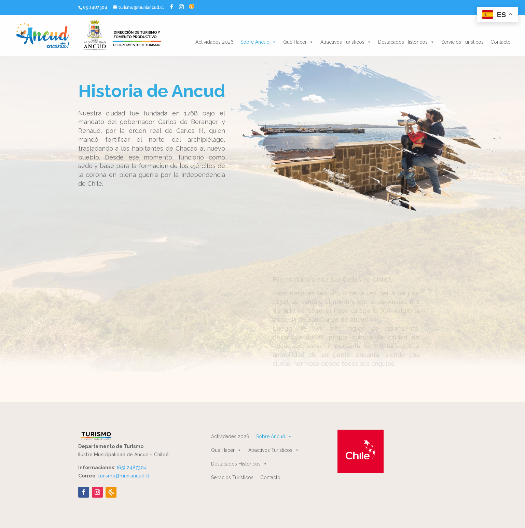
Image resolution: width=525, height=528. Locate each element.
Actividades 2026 (214, 42)
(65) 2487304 (132, 467)
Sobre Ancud (258, 42)
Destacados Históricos (406, 42)
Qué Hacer (298, 42)
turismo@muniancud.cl (124, 475)
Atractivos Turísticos (345, 42)
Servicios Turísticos (462, 42)
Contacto (501, 42)
